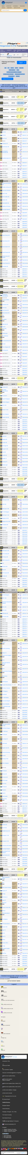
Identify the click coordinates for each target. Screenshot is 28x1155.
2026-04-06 (24, 184)
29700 (25, 815)
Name (3, 91)
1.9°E (13, 46)
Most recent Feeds (7, 1136)
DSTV (3, 668)
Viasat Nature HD (5, 241)
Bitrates (17, 76)
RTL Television (5, 336)
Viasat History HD (6, 235)
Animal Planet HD (6, 263)
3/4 (25, 110)
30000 (25, 96)
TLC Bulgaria (5, 919)
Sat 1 (3, 882)
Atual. (25, 91)
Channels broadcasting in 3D (9, 1124)
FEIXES (3, 7)
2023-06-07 (24, 439)
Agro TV (4, 930)
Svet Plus (4, 953)
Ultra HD (21, 67)
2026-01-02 (24, 767)
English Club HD (5, 748)
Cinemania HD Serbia (6, 845)
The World (4, 694)
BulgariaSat (5, 46)
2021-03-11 (24, 436)
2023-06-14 (24, 595)
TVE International (5, 913)
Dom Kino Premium (6, 190)
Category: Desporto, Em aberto (10, 1129)
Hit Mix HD (4, 576)
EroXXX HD (4, 455)
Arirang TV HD (5, 758)
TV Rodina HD (5, 524)
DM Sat (3, 910)
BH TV (3, 933)
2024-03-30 (24, 949)
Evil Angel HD (5, 445)
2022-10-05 (24, 700)
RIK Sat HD (4, 774)
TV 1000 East (5, 731)
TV (8, 67)
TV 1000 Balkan (5, 697)
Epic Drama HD (5, 310)
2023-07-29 (24, 442)
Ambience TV (5, 143)
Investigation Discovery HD (5, 152)
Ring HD (4, 569)
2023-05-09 (24, 890)
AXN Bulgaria (5, 681)
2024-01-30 (24, 879)
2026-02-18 (24, 803)
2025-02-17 (24, 607)
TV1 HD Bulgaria (5, 512)
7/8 (25, 103)
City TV (3, 642)
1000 (26, 122)
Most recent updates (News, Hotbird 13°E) (11, 1083)
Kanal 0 (3, 326)
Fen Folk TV (4, 395)
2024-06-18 (24, 697)
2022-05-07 (24, 602)
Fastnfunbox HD (5, 146)
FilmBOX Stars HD (6, 831)
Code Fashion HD (5, 855)
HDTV (12, 67)
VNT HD (4, 135)
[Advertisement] (14, 27)
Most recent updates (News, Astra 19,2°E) (11, 1086)
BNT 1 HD (4, 598)
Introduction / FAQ (6, 1061)
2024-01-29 (24, 684)
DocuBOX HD (5, 260)
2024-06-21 (24, 530)
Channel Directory (6, 1108)
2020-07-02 (24, 893)
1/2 (25, 123)
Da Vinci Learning (6, 648)
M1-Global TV (5, 739)
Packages (4, 1111)
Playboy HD (4, 439)
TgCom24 (4, 902)
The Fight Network (6, 209)
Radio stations (12, 70)
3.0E (1, 42)
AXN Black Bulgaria (6, 728)
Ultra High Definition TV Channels (10, 1121)
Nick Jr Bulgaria (5, 414)
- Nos (12, 1111)
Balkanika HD (5, 613)
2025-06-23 (24, 521)
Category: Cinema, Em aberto (10, 1131)
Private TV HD (5, 449)
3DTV (16, 67)
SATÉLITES (8, 6)
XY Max (3, 893)
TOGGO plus (4, 333)
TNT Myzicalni (5, 350)
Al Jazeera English (6, 948)
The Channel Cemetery (7, 1114)
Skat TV (3, 936)
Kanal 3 (3, 793)
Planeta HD (4, 824)
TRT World (4, 786)
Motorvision (4, 676)
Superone (4, 436)
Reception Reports (6, 1105)
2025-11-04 (24, 806)
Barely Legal (4, 465)
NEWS (3, 6)
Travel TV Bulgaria (6, 399)
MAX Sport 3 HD (5, 508)
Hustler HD (4, 442)
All (5, 67)
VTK (3, 563)
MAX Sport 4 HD (5, 499)
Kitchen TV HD (5, 409)
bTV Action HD (5, 616)
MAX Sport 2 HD (5, 550)
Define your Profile (6, 1065)
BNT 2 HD (4, 607)
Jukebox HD (4, 200)
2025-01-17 (24, 907)
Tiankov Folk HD (5, 417)
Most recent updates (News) (8, 1075)
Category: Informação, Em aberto (10, 1130)
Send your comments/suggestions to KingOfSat (11, 1072)
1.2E (27, 42)
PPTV (3, 660)
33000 (25, 109)
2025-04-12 (24, 269)
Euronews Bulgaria (6, 700)
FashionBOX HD (5, 203)
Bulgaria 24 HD (5, 518)
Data (18, 70)
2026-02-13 (24, 743)
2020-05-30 (24, 926)
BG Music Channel (6, 688)
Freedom (4, 790)
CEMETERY (9, 7)
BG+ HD (4, 132)
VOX (3, 315)
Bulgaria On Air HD (6, 521)
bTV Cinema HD (5, 572)
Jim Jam (3, 343)
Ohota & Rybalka (5, 704)
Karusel (3, 755)
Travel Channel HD (6, 252)
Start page (9, 1056)
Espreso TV (4, 890)
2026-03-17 (24, 132)
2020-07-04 (24, 445)
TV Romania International (5, 295)
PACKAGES (22, 6)
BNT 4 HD (4, 405)
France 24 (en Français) (7, 671)
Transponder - (11, 76)
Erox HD (4, 452)
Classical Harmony (6, 752)
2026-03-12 (24, 704)
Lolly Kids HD (5, 324)
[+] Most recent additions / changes (14, 72)
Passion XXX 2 (5, 942)
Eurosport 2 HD (5, 841)
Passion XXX (4, 926)
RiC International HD (6, 340)
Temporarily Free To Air (19, 74)
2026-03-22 (24, 138)
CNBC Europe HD (5, 560)
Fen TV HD (4, 827)
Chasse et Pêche (5, 299)
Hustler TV (4, 458)
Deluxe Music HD (5, 312)
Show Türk (4, 798)
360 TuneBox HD (5, 196)
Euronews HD (5, 266)
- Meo (15, 1111)
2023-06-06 (24, 710)
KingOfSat (23, 1152)
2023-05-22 (24, 900)
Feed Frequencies (7, 1135)
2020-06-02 (24, 681)
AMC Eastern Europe (6, 887)
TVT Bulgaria (5, 691)
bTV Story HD (5, 557)
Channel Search (6, 1099)
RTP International (6, 923)
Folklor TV (4, 653)
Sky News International (5, 390)
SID (20, 91)
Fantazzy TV (4, 461)
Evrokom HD (4, 387)
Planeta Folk (4, 566)
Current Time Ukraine (6, 684)
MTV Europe (4, 780)
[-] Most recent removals (8, 74)
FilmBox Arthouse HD (6, 187)
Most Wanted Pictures (6, 1118)
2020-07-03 (24, 942)
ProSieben (4, 319)
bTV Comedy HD (5, 553)
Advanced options (22, 62)
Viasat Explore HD (6, 246)
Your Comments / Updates (14, 980)
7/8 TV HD (4, 307)
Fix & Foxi (4, 783)
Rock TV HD (4, 193)
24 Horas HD (5, 777)
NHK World (4, 743)
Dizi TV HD (4, 138)
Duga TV (4, 900)
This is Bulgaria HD (6, 347)
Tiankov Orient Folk (6, 907)
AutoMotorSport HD (6, 158)
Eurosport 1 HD (5, 835)
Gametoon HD (5, 304)
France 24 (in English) (6, 655)
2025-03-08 (24, 449)
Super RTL (4, 328)
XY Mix (3, 946)
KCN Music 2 (4, 897)
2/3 (25, 97)
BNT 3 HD (4, 610)
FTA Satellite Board (7, 1137)
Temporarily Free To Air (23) (9, 1096)
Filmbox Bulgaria (5, 402)
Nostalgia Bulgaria (6, 848)
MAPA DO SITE (17, 7)
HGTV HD (4, 504)
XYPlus (3, 939)
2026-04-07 (24, 190)
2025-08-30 (24, 235)
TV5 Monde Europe (6, 706)
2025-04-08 (24, 263)
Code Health (4, 796)
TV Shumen (4, 734)
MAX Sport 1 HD (5, 515)
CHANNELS (15, 6)
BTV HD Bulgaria (5, 595)
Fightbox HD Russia (6, 206)
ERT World (4, 770)
